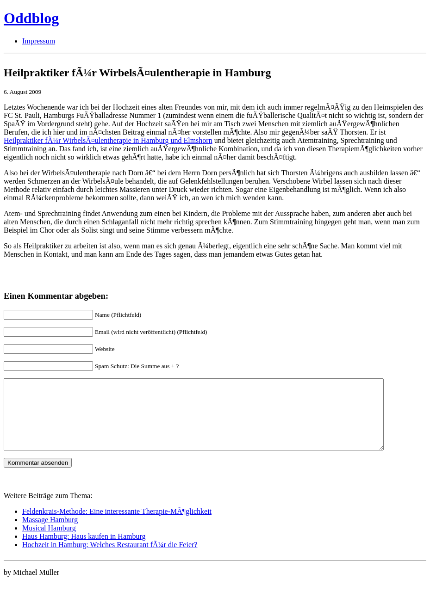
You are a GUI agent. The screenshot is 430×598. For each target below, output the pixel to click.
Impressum (38, 41)
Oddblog (31, 18)
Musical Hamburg (49, 542)
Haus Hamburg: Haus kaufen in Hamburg (83, 550)
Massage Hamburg (50, 533)
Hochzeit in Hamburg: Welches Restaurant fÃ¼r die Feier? (109, 558)
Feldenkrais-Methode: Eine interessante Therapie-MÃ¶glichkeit (117, 525)
